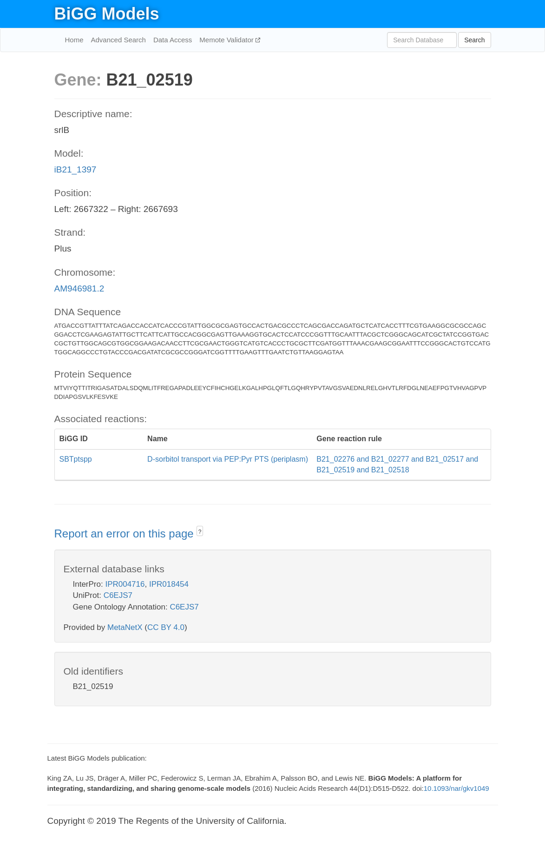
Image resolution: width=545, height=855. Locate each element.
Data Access (172, 40)
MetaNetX (125, 627)
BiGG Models (106, 13)
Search (474, 40)
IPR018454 (169, 584)
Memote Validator (227, 40)
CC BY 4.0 (165, 627)
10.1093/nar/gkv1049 (456, 788)
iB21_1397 (75, 169)
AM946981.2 (79, 288)
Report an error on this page (125, 533)
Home (74, 40)
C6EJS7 (118, 595)
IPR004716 (124, 584)
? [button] (200, 532)
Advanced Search (118, 40)
